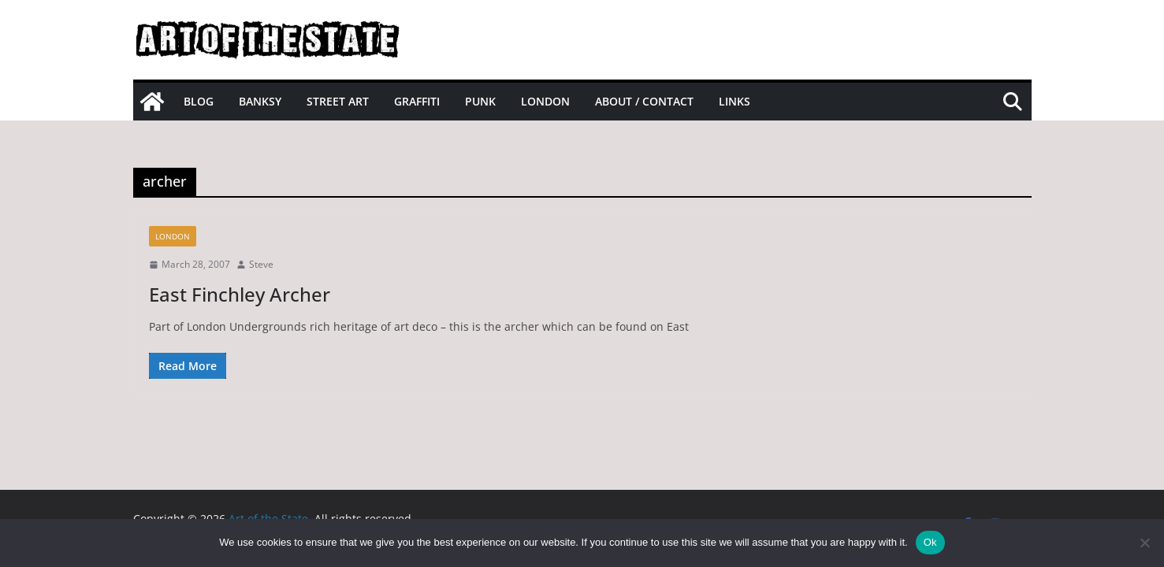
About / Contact (644, 101)
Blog (199, 101)
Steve (261, 264)
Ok (930, 542)
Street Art (338, 101)
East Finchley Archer (239, 294)
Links (734, 101)
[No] (1144, 542)
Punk (480, 101)
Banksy (260, 101)
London (545, 101)
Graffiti (417, 101)
